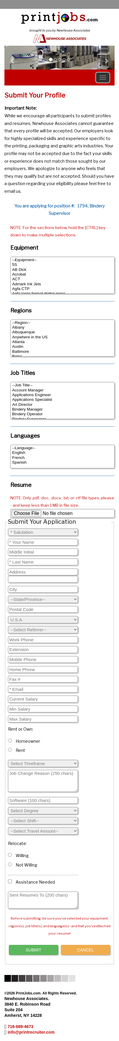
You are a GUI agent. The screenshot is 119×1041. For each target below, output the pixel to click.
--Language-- (62, 448)
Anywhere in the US (62, 337)
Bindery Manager (62, 409)
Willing (18, 855)
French (62, 457)
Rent (16, 750)
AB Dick (62, 269)
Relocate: (17, 843)
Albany (62, 327)
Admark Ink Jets (62, 284)
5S (62, 264)
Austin (62, 346)
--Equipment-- (62, 260)
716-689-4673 (20, 1026)
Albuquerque (62, 332)
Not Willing (22, 864)
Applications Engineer (62, 395)
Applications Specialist (62, 399)
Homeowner (24, 741)
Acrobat (62, 274)
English (62, 452)
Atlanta (62, 342)
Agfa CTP (62, 288)
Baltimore (62, 351)
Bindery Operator (62, 414)
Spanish (62, 462)
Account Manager (62, 390)
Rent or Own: (20, 729)
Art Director (62, 404)
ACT (62, 279)
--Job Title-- (62, 385)
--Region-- (62, 322)
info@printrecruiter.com (31, 1032)
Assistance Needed (31, 881)
